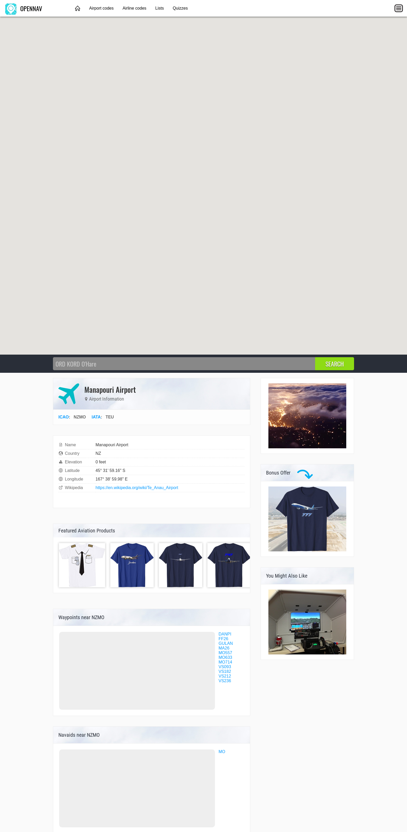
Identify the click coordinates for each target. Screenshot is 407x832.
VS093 (225, 667)
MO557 (225, 653)
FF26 (223, 639)
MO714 (225, 662)
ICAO (63, 417)
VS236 (225, 681)
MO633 (225, 657)
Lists (159, 8)
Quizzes (180, 8)
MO (222, 751)
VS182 (225, 671)
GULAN (226, 643)
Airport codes (101, 8)
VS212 (225, 676)
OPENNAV (23, 8)
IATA (96, 417)
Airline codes (134, 8)
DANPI (225, 634)
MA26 (224, 648)
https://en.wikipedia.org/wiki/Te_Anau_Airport (137, 487)
